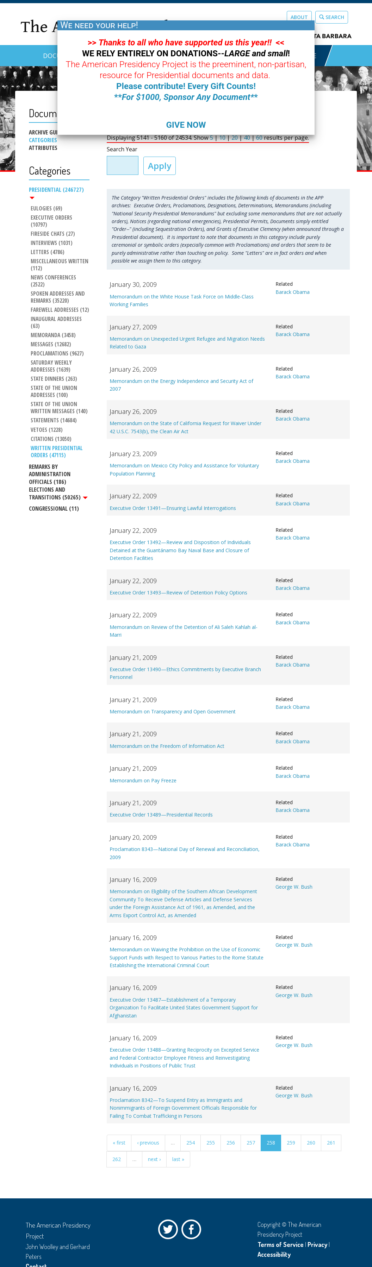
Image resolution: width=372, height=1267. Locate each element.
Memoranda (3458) (53, 335)
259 (291, 1142)
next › (154, 1159)
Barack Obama (292, 292)
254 (190, 1142)
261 (331, 1142)
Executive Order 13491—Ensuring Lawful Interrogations (173, 508)
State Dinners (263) (54, 379)
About (299, 17)
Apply (159, 165)
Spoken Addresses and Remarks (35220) (58, 297)
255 (210, 1142)
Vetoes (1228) (47, 430)
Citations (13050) (51, 439)
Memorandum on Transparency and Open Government (173, 711)
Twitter (169, 1231)
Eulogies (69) (46, 208)
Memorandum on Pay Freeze (143, 780)
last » (178, 1159)
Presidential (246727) (56, 192)
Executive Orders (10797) (52, 221)
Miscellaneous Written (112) (60, 265)
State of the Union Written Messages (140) (59, 408)
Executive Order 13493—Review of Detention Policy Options (178, 592)
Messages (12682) (51, 344)
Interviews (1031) (52, 243)
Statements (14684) (54, 420)
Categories (43, 140)
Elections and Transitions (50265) (58, 493)
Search (331, 17)
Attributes (43, 148)
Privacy (317, 1244)
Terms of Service (281, 1244)
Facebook (193, 1231)
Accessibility (274, 1254)
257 (251, 1142)
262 (116, 1159)
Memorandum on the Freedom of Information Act (167, 746)
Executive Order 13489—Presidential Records (161, 814)
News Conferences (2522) (54, 281)
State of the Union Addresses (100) (55, 392)
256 (231, 1142)
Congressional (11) (54, 508)
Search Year (122, 149)
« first (119, 1142)
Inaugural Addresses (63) (57, 323)
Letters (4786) (47, 252)
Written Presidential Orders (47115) (57, 452)
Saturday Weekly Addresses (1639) (52, 366)
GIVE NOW (186, 125)
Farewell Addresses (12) (60, 310)
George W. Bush (293, 886)
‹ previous (148, 1142)
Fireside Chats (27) (53, 234)
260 (311, 1142)
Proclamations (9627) (57, 353)
